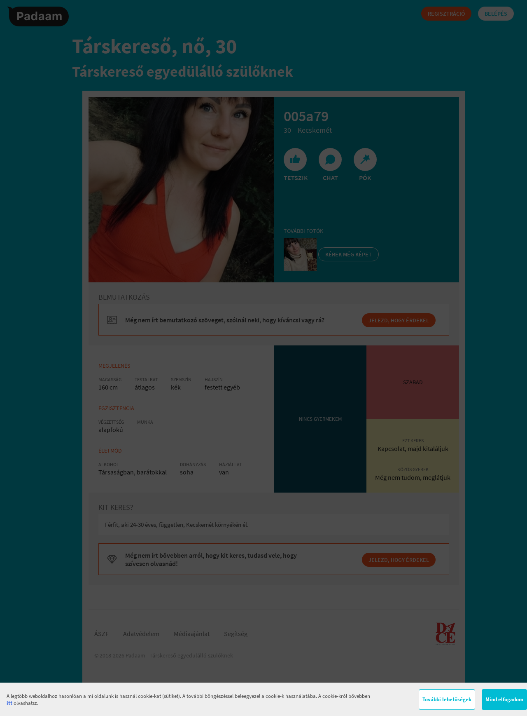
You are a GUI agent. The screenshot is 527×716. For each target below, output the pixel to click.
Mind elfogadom (504, 699)
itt (9, 703)
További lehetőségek (446, 699)
